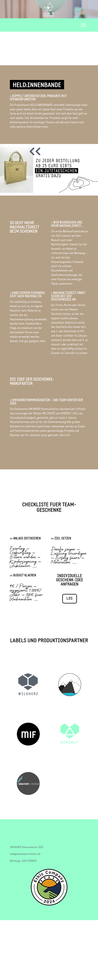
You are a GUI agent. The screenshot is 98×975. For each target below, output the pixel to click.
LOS (69, 599)
